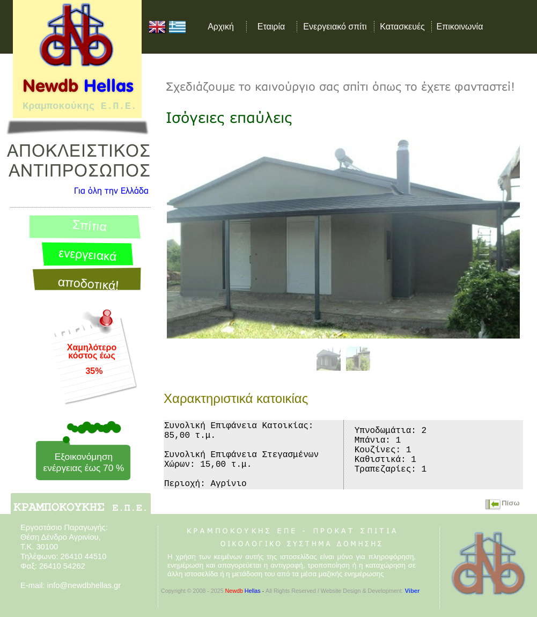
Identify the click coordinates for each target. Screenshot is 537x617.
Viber (412, 590)
